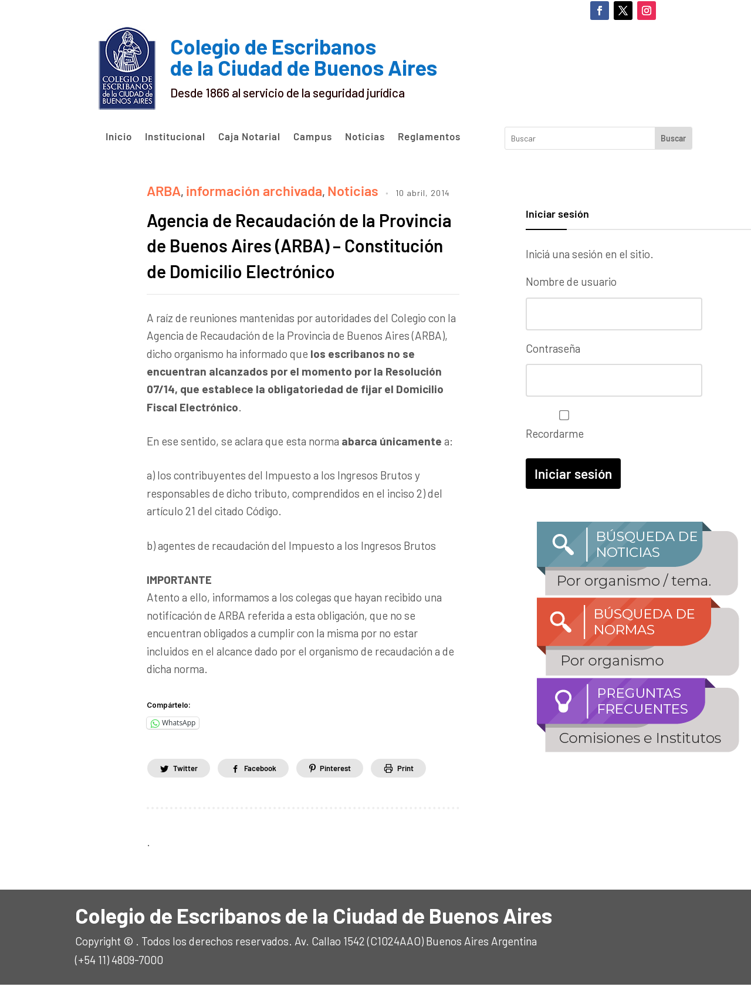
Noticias (365, 136)
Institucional (175, 136)
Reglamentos (429, 136)
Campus (312, 136)
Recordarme (561, 419)
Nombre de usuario (571, 281)
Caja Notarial (249, 136)
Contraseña (553, 345)
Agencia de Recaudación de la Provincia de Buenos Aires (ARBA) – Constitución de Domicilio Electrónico (301, 253)
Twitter (188, 790)
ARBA (160, 188)
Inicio (119, 136)
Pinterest (353, 790)
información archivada (234, 188)
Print (429, 790)
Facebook (269, 790)
